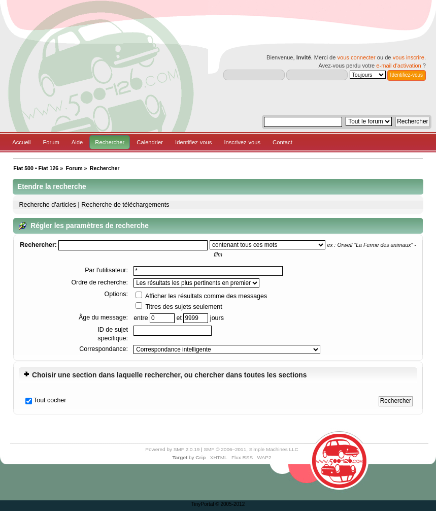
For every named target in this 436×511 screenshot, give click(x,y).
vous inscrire (408, 57)
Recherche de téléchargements (125, 204)
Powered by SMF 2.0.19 (172, 449)
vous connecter (356, 57)
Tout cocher (49, 400)
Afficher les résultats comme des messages (201, 296)
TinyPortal (202, 504)
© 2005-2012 (230, 504)
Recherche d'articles (47, 204)
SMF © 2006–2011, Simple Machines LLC (251, 449)
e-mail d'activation (398, 65)
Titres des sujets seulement (179, 306)
